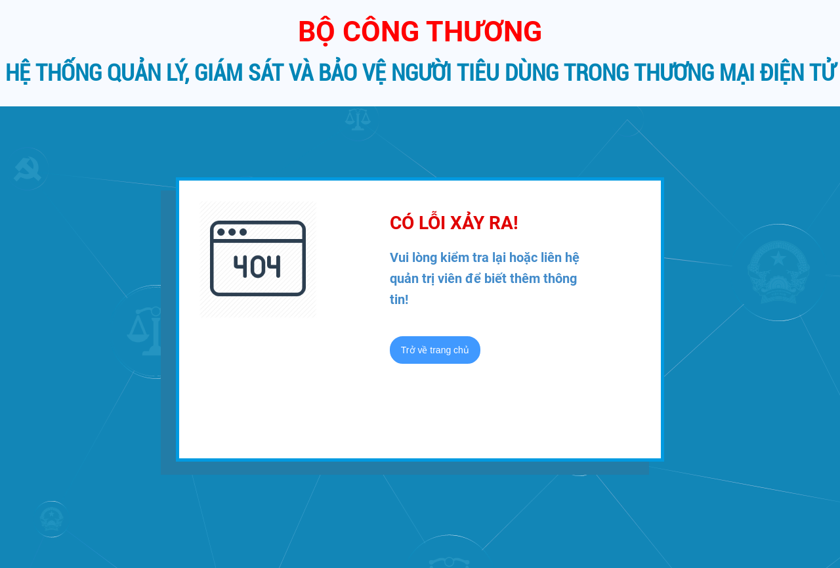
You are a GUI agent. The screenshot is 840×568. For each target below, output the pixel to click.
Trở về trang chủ (435, 350)
